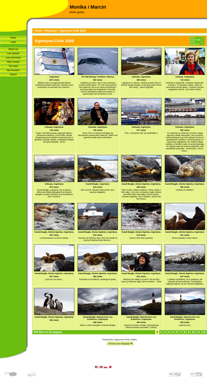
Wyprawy (51, 30)
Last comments (13, 57)
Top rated (13, 66)
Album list (13, 49)
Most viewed (13, 62)
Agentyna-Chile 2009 (73, 30)
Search (13, 74)
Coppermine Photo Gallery (125, 339)
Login (13, 42)
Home (13, 38)
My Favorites (13, 70)
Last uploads (13, 53)
